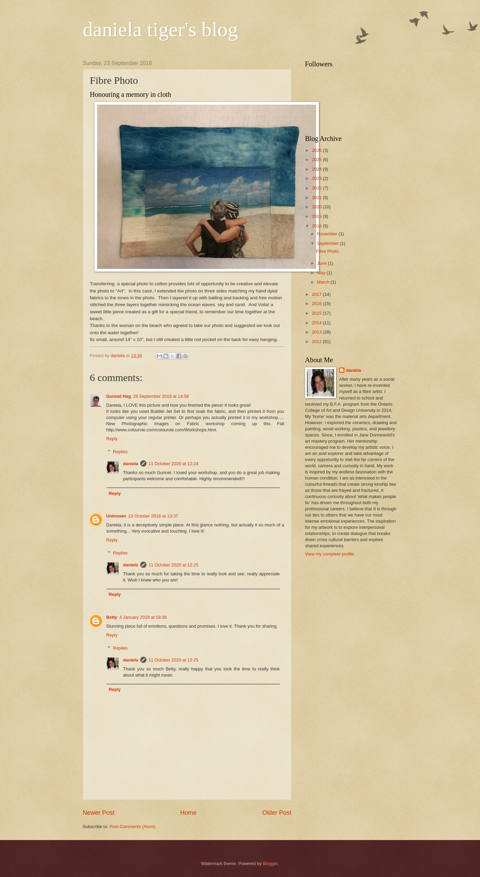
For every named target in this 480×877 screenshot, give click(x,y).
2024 (317, 169)
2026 (317, 150)
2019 (317, 216)
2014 (317, 322)
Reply (112, 438)
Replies (120, 451)
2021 (317, 197)
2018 (317, 225)
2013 (317, 332)
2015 (317, 313)
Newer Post (99, 812)
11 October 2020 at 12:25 (173, 564)
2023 (317, 178)
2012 (317, 341)
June (322, 263)
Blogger (270, 863)
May (322, 272)
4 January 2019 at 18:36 (143, 617)
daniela (130, 463)
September (328, 243)
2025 (317, 159)
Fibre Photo (327, 251)
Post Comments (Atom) (132, 826)
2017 (317, 294)
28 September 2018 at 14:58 (161, 396)
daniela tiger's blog (160, 29)
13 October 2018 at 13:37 (153, 516)
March (323, 282)
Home (188, 812)
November (328, 233)
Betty (111, 617)
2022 (317, 188)
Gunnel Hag (118, 396)
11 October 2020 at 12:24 (173, 463)
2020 (317, 206)
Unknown (116, 516)
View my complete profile (329, 554)
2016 (317, 303)
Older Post (276, 812)
